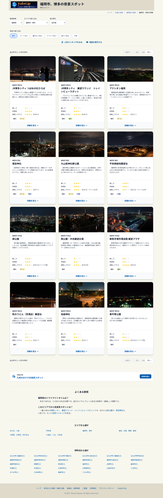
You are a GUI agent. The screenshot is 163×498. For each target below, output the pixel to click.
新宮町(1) (61, 464)
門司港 (48, 431)
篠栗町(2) (37, 464)
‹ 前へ (137, 52)
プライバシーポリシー (107, 488)
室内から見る (37, 36)
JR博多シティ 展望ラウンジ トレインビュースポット (71, 410)
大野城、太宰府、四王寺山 (19, 435)
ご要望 (84, 488)
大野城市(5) (86, 468)
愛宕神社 (119, 410)
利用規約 (93, 488)
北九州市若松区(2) (40, 456)
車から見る (65, 36)
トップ (109, 12)
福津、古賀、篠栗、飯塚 (127, 431)
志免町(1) (37, 468)
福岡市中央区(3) (112, 460)
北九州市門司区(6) (137, 456)
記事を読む (146, 376)
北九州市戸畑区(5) (64, 456)
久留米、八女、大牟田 (54, 435)
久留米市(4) (111, 468)
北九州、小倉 (14, 431)
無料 (13, 36)
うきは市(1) (86, 472)
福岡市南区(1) (87, 460)
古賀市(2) (110, 464)
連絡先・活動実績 (73, 488)
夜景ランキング (58, 413)
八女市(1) (134, 468)
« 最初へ (128, 52)
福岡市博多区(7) (40, 460)
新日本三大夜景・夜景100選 (54, 488)
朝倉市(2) (61, 472)
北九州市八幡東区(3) (17, 456)
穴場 (75, 36)
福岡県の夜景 (131, 12)
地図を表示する (94, 42)
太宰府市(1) (62, 468)
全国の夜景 (119, 12)
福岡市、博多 (87, 431)
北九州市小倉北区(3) (89, 456)
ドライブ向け (51, 36)
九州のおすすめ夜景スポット (30, 377)
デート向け (24, 36)
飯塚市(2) (134, 464)
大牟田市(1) (38, 472)
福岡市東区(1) (15, 464)
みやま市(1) (14, 472)
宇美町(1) (13, 468)
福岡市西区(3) (63, 460)
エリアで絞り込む (30, 18)
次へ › (149, 52)
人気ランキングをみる (71, 42)
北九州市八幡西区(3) (114, 456)
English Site (122, 488)
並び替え (53, 18)
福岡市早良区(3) (15, 460)
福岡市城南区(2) (136, 460)
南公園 (109, 410)
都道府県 (13, 18)
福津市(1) (85, 464)
